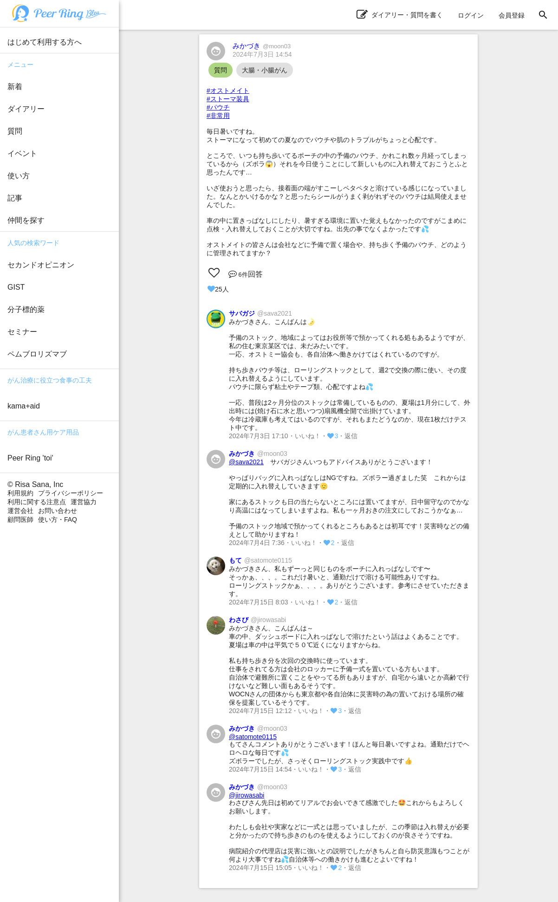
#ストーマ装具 (228, 99)
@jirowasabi (246, 795)
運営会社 (20, 510)
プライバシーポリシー (70, 493)
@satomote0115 (253, 736)
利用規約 (20, 493)
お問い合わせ (57, 510)
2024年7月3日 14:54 (262, 54)
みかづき (262, 46)
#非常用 (218, 115)
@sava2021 (246, 462)
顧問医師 (20, 519)
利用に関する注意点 (36, 502)
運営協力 (84, 502)
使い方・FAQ (57, 519)
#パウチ (218, 107)
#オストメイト (228, 90)
